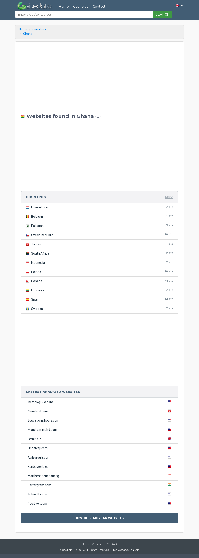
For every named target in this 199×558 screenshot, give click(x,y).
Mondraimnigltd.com (100, 429)
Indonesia (99, 262)
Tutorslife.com (100, 494)
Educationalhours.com (100, 420)
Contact (99, 7)
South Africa (99, 253)
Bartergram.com (100, 485)
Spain (99, 299)
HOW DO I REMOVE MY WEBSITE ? (99, 518)
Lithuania (99, 290)
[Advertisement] (99, 77)
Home (64, 7)
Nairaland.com (100, 411)
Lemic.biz (100, 439)
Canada (99, 281)
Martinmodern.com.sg (100, 476)
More (169, 197)
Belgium (99, 216)
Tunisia (99, 244)
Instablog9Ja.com (100, 402)
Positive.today (100, 503)
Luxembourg (99, 207)
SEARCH (163, 14)
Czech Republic (99, 235)
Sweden (99, 309)
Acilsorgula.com (100, 457)
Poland (99, 272)
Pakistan (99, 226)
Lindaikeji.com (100, 448)
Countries (80, 7)
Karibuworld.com (100, 466)
